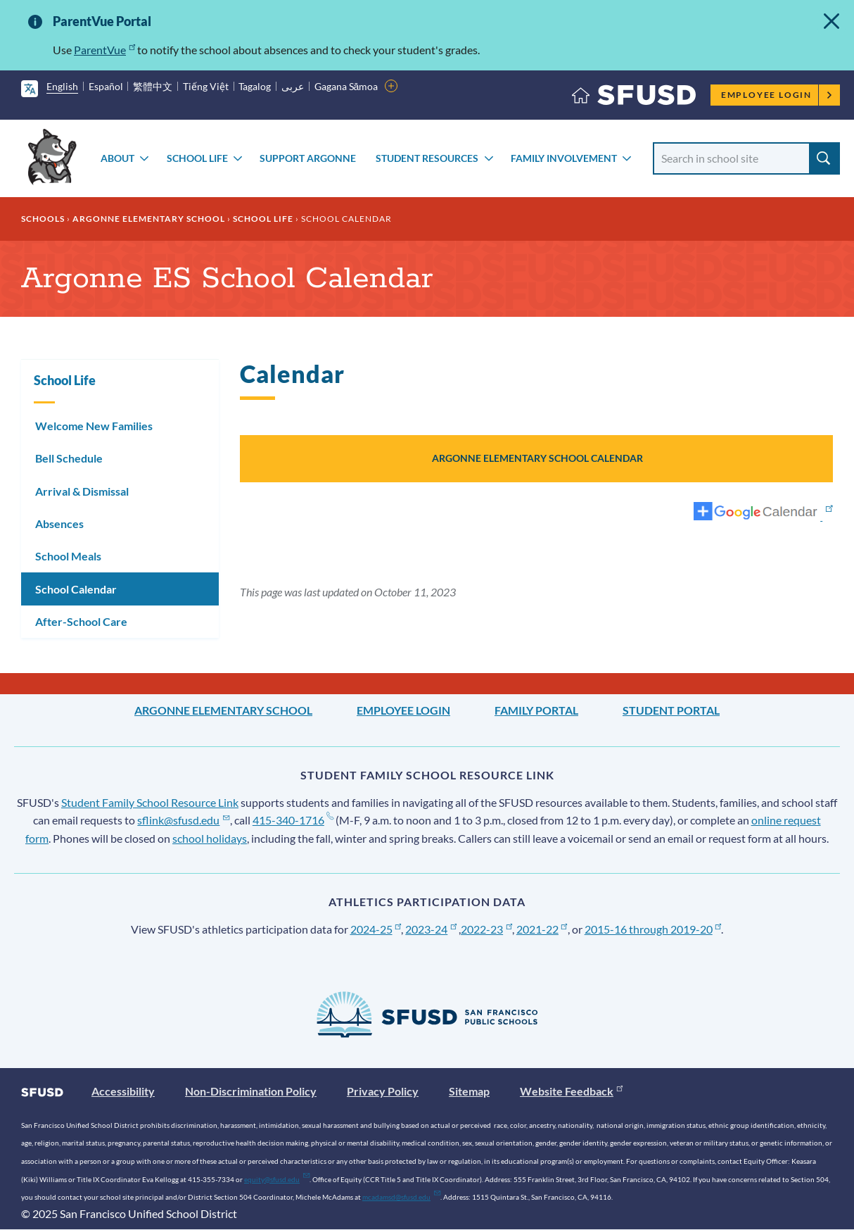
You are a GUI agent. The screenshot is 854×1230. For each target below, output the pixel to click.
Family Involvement (564, 158)
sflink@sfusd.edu (183, 820)
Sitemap (469, 1091)
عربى (292, 86)
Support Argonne (308, 158)
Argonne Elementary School (148, 218)
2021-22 (542, 929)
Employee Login (777, 94)
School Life (197, 158)
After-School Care (81, 621)
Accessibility (123, 1091)
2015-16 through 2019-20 (653, 929)
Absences (59, 523)
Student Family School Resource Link (149, 802)
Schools (43, 218)
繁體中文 (152, 86)
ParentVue (104, 49)
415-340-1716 (293, 820)
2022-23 (486, 929)
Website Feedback (571, 1091)
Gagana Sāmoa (346, 86)
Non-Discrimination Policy (251, 1091)
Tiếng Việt (206, 86)
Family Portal (536, 710)
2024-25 (376, 929)
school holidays (209, 838)
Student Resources (427, 158)
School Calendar (76, 589)
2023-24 (431, 929)
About (117, 158)
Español (106, 86)
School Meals (68, 556)
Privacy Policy (383, 1091)
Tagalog (254, 86)
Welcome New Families (94, 425)
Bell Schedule (69, 458)
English (62, 86)
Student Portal (671, 710)
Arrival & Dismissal (82, 491)
